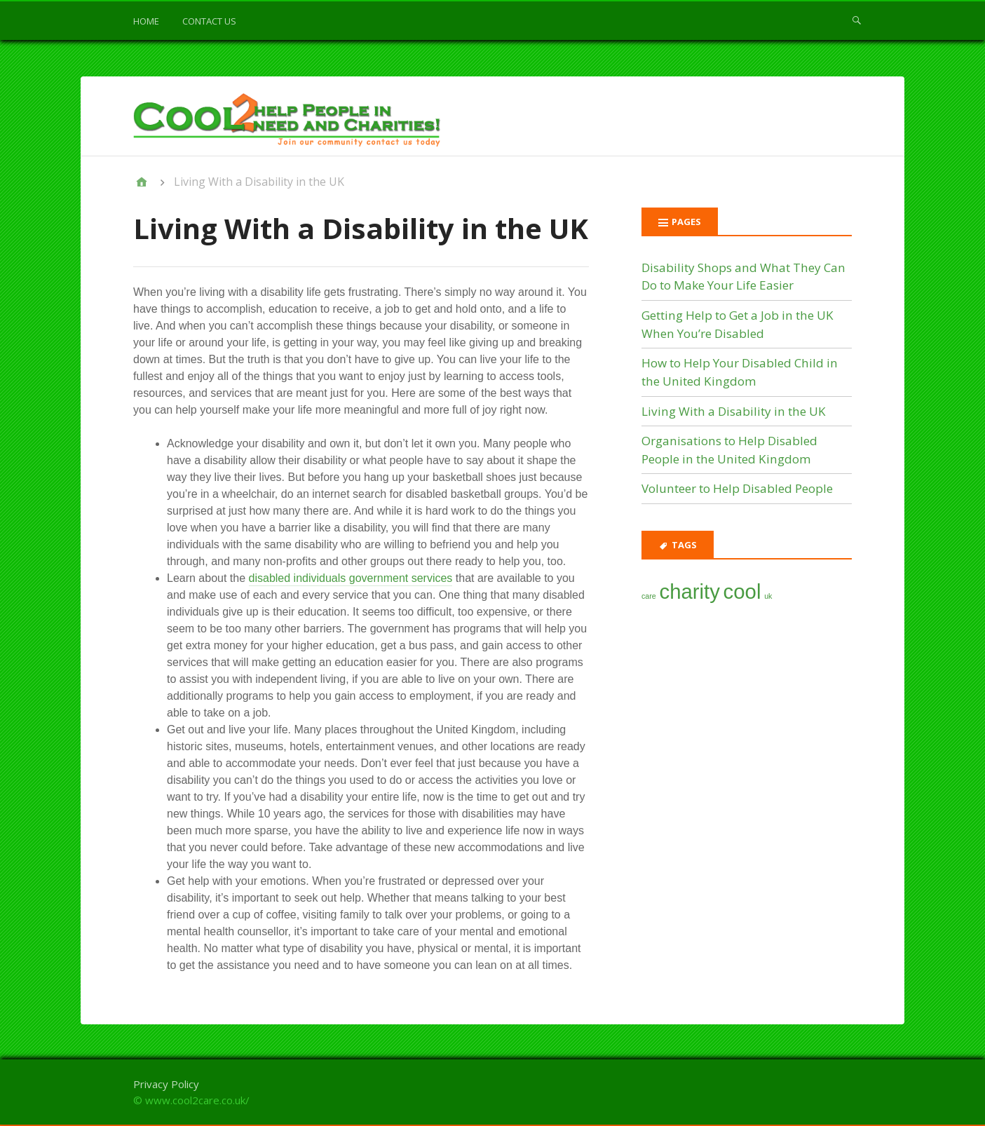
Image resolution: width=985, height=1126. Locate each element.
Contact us (209, 21)
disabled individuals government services (351, 578)
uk (768, 596)
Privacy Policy (166, 1084)
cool (742, 591)
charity (689, 591)
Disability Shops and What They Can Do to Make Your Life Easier (743, 276)
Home (146, 21)
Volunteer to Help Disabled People (737, 488)
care (648, 596)
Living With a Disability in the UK (733, 411)
